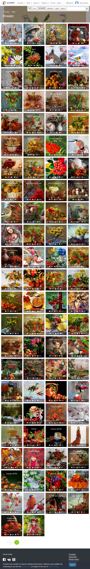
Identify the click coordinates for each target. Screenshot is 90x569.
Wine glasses (56, 250)
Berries (56, 161)
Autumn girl (34, 518)
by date (42, 8)
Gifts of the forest (78, 340)
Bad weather (56, 295)
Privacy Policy (74, 559)
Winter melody (34, 384)
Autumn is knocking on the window (11, 363)
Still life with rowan (34, 72)
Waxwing (11, 206)
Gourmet (56, 49)
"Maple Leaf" (56, 317)
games (63, 8)
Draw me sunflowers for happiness (56, 229)
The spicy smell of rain (12, 407)
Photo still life (78, 161)
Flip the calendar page (12, 161)
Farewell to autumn (78, 27)
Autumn (12, 429)
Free (34, 8)
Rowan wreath (34, 451)
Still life (56, 384)
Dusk (12, 384)
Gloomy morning (12, 496)
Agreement (73, 557)
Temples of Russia (78, 362)
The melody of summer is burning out (78, 452)
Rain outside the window (78, 497)
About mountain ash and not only (78, 73)
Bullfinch (78, 139)
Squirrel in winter (12, 72)
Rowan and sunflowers (78, 228)
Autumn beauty (33, 228)
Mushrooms (78, 183)
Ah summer (12, 49)
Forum (53, 3)
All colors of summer (33, 340)
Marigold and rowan (78, 474)
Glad (56, 206)
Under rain (11, 295)
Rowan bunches (34, 27)
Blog (58, 3)
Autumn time (34, 295)
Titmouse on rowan (78, 49)
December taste (56, 72)
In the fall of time (56, 362)
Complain (72, 554)
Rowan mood (56, 451)
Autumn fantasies (34, 139)
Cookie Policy (53, 566)
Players (45, 3)
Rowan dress (78, 429)
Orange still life (11, 474)
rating (57, 8)
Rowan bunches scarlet (12, 251)
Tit (12, 451)
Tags (13, 12)
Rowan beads (56, 116)
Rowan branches (12, 228)
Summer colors (56, 474)
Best (29, 3)
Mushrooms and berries (12, 184)
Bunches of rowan (78, 295)
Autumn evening (34, 273)
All (30, 8)
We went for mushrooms (78, 207)
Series (37, 3)
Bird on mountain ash (34, 183)
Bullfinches (34, 250)
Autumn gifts (56, 407)
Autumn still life (33, 94)
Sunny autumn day (78, 250)
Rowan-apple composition (12, 519)
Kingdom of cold (78, 407)
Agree (72, 565)
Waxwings (11, 27)
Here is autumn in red (56, 183)
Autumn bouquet (12, 116)
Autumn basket (11, 139)
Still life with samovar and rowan (34, 318)
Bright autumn (56, 273)
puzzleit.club (26, 566)
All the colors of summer (56, 28)
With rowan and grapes (56, 95)
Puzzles (21, 3)
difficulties (50, 8)
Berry (34, 49)
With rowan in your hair (56, 341)
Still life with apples (56, 496)
